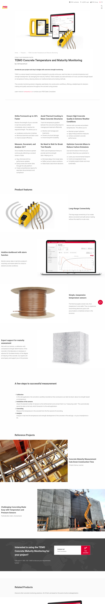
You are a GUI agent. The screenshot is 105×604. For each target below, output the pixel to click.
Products (23, 52)
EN (100, 2)
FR (102, 2)
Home (16, 52)
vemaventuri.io (28, 91)
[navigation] (72, 550)
